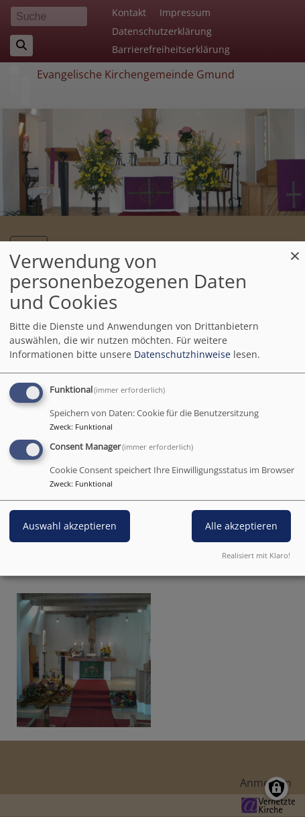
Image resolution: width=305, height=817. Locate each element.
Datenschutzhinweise (182, 354)
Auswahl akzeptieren (70, 526)
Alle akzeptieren (241, 526)
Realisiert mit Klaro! (256, 555)
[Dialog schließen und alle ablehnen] (295, 249)
